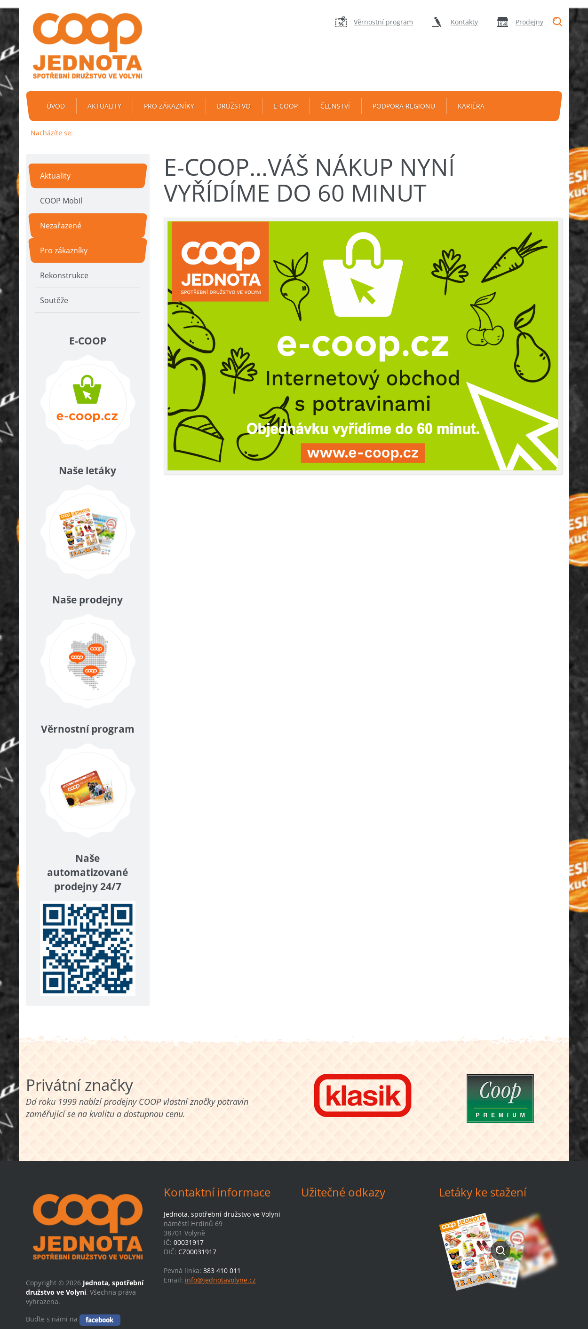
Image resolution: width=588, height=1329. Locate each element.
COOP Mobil (61, 200)
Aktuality (104, 106)
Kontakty (464, 21)
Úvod (56, 106)
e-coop (285, 106)
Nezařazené (60, 225)
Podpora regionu (404, 106)
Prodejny (529, 21)
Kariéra (471, 106)
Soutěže (54, 300)
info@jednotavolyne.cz (220, 1279)
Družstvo (234, 106)
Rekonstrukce (64, 275)
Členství (335, 106)
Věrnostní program (383, 21)
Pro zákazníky (169, 106)
